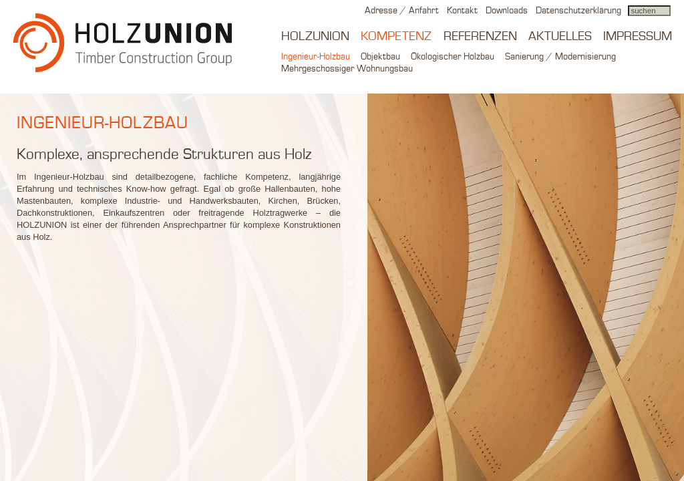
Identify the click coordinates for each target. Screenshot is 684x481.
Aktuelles (560, 36)
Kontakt (462, 10)
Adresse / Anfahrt (402, 10)
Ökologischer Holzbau (452, 56)
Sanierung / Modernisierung (560, 56)
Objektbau (380, 56)
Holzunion (315, 36)
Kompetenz (396, 36)
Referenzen (480, 36)
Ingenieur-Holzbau (315, 56)
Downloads (507, 10)
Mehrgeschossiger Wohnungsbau (347, 68)
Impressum (637, 36)
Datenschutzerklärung (578, 10)
